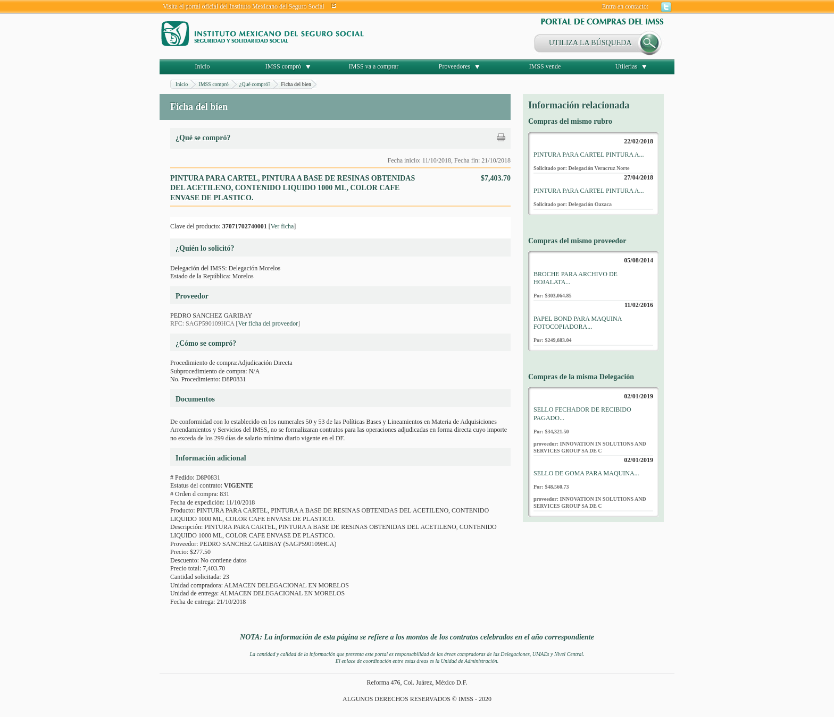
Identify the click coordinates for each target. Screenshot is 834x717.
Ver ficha (282, 226)
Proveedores (454, 66)
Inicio (202, 66)
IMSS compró (283, 66)
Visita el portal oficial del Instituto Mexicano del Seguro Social (243, 6)
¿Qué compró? (255, 84)
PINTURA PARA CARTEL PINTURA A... (588, 154)
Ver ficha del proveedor (268, 323)
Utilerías (626, 66)
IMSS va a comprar (374, 66)
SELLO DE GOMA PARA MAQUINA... (586, 473)
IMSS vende (545, 66)
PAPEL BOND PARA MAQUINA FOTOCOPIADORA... (577, 323)
